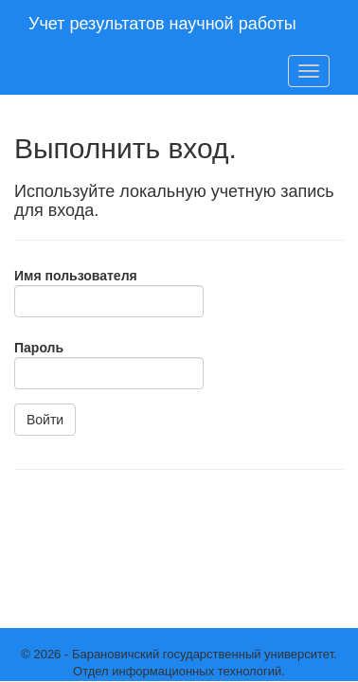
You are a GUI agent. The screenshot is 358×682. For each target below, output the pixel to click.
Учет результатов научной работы (162, 23)
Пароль (38, 347)
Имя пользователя (75, 275)
